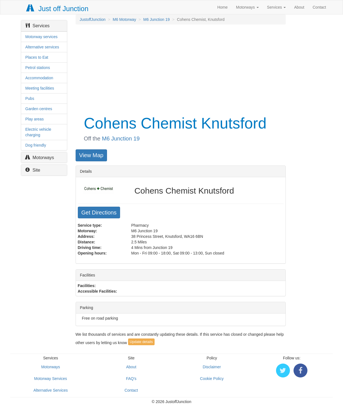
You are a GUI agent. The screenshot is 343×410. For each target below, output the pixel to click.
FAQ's (131, 378)
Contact (319, 7)
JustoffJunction (93, 19)
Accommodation (39, 78)
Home (222, 7)
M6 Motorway (124, 19)
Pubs (29, 98)
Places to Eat (36, 57)
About (299, 7)
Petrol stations (37, 67)
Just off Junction (57, 9)
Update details (141, 342)
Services (276, 7)
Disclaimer (212, 367)
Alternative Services (50, 390)
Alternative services (42, 47)
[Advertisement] (180, 69)
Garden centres (38, 109)
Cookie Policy (212, 378)
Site (32, 170)
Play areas (34, 119)
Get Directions (99, 212)
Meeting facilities (39, 88)
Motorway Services (50, 378)
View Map (91, 155)
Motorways (247, 7)
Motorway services (41, 36)
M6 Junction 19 (156, 19)
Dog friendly (35, 145)
